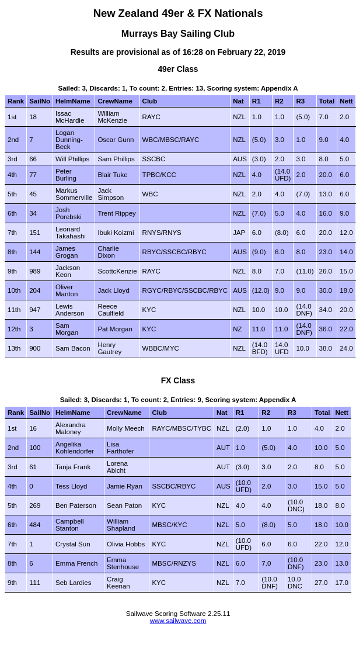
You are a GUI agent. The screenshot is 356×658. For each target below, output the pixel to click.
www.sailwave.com (178, 620)
